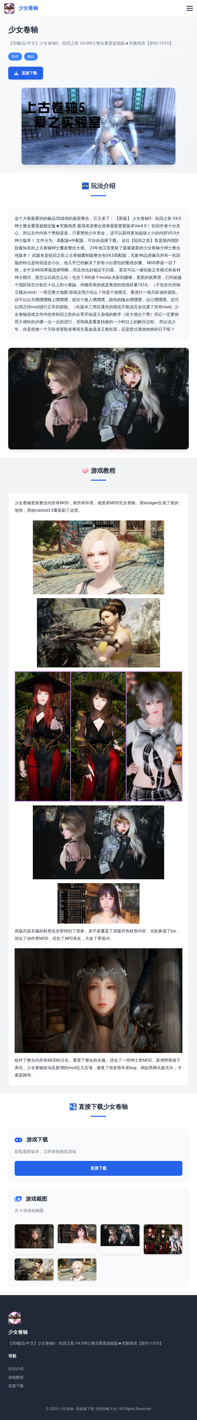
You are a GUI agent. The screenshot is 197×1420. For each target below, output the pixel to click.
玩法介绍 (16, 1368)
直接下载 (25, 73)
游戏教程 (16, 1377)
